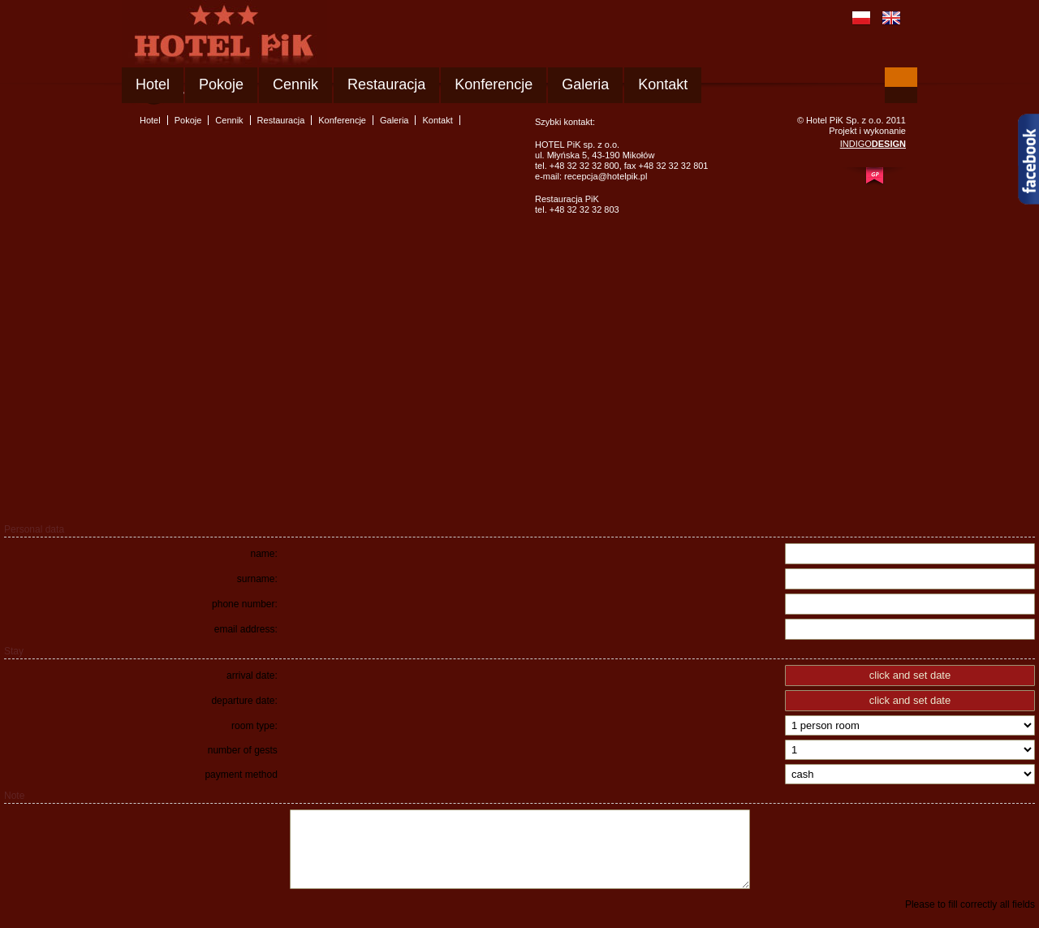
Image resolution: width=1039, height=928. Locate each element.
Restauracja (386, 84)
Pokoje (221, 84)
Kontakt (663, 84)
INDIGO (873, 144)
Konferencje (493, 84)
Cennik (295, 84)
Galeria (585, 84)
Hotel (153, 84)
